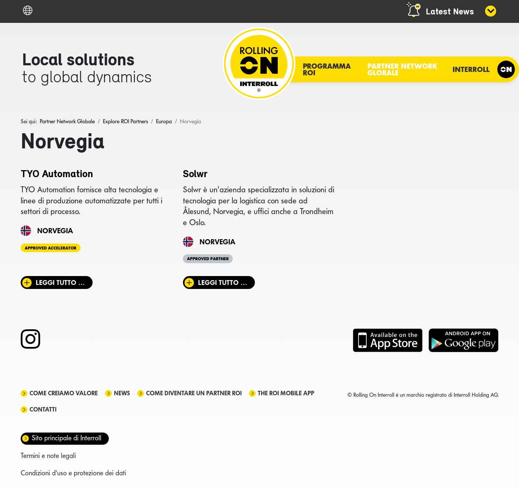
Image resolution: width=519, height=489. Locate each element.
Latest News (450, 12)
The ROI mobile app (286, 393)
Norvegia (55, 230)
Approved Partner (208, 258)
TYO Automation (57, 174)
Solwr (195, 174)
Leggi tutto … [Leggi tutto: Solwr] (222, 282)
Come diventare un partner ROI (194, 393)
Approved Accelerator (50, 247)
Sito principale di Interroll (66, 437)
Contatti (43, 409)
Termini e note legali (48, 455)
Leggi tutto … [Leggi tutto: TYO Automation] (60, 282)
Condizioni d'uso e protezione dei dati (73, 473)
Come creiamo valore (64, 393)
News (122, 393)
